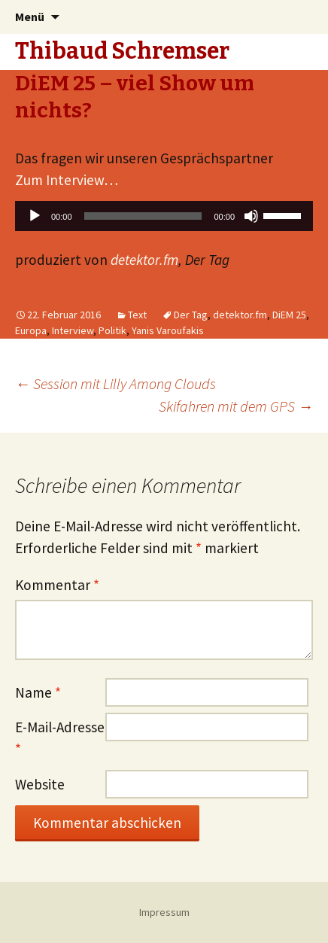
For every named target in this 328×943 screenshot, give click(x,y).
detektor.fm (144, 260)
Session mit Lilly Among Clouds (115, 383)
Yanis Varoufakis (168, 330)
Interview (72, 330)
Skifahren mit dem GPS (236, 406)
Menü (29, 16)
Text (137, 314)
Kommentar (57, 585)
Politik (112, 330)
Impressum (164, 912)
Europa (31, 330)
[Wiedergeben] (34, 216)
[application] (164, 219)
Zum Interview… (66, 180)
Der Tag (191, 314)
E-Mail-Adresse (60, 738)
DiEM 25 (289, 314)
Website (40, 784)
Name (38, 692)
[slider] (143, 216)
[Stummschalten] (251, 216)
